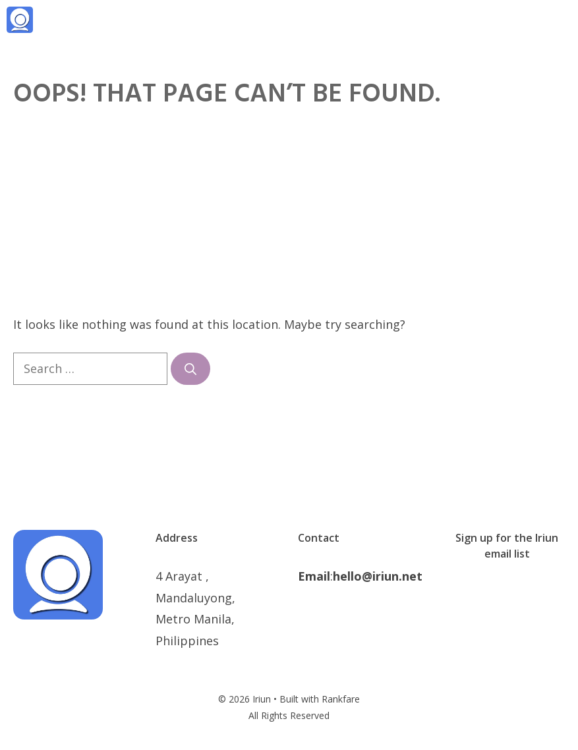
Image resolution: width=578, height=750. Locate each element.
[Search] (190, 369)
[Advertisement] (289, 215)
